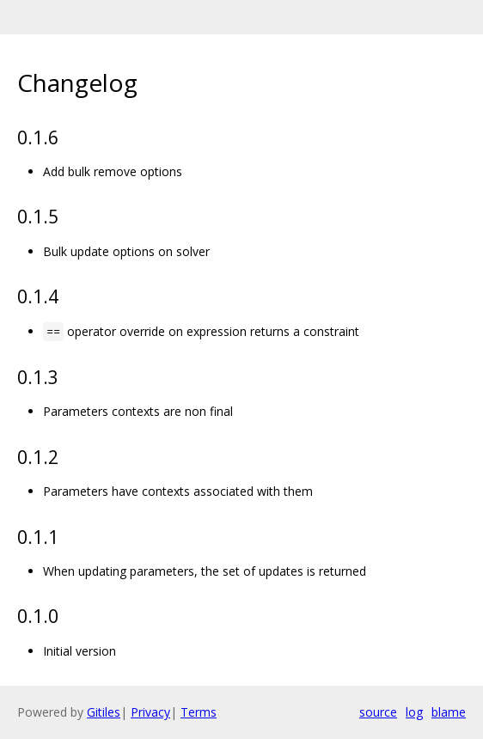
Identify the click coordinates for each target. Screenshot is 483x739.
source (378, 712)
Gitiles (103, 712)
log (414, 712)
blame (448, 712)
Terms (198, 712)
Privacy (150, 712)
